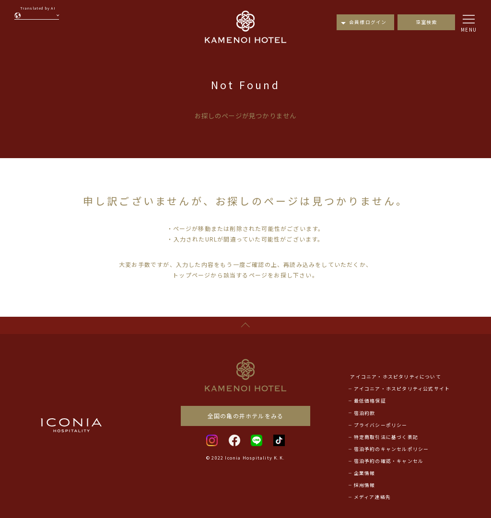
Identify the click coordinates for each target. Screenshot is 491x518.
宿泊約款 (364, 413)
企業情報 (364, 473)
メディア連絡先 (372, 497)
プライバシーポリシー (381, 425)
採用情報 (364, 485)
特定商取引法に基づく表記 (386, 437)
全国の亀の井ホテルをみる (245, 416)
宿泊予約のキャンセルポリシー (391, 449)
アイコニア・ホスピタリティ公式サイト (402, 388)
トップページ (191, 275)
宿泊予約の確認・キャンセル (389, 461)
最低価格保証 (370, 400)
